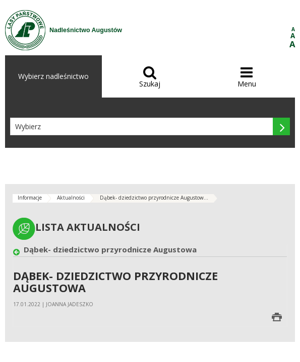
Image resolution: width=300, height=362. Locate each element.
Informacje (30, 197)
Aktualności (71, 197)
